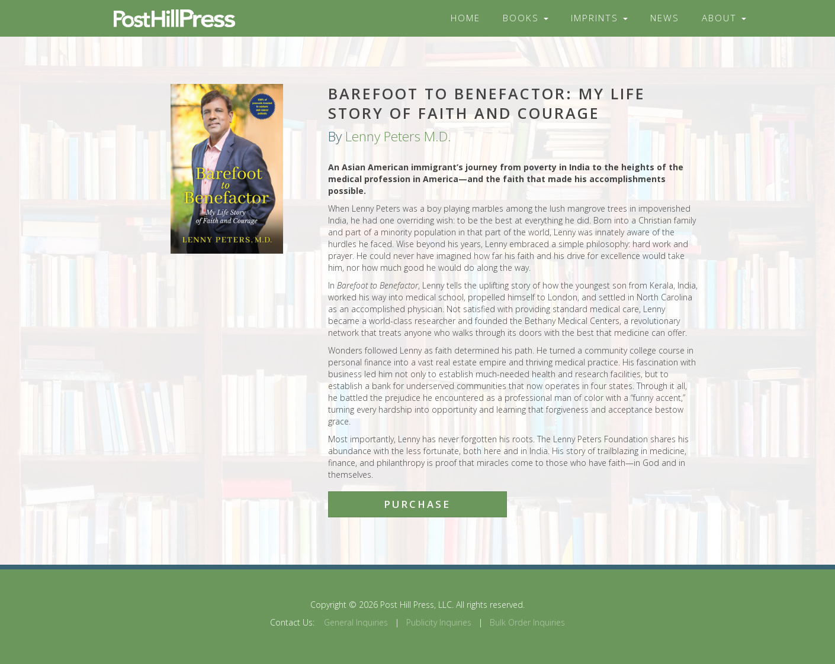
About (724, 18)
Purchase (417, 504)
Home (465, 18)
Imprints (599, 18)
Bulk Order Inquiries (527, 622)
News (664, 18)
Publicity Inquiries (438, 622)
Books (525, 18)
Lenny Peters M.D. (398, 136)
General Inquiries (356, 622)
